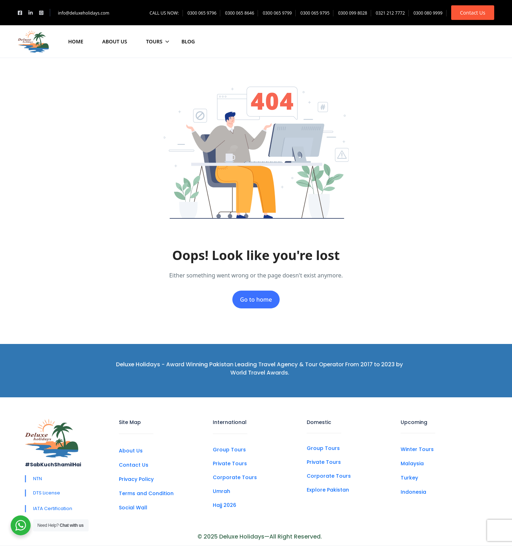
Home (75, 41)
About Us (114, 41)
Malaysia (412, 463)
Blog (188, 41)
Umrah (221, 491)
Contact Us (472, 12)
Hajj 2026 (224, 505)
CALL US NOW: (164, 13)
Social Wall (133, 507)
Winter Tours (417, 449)
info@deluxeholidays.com (84, 13)
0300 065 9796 (202, 13)
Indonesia (413, 491)
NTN (37, 478)
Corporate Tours (235, 477)
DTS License (46, 492)
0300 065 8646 (239, 13)
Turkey (409, 477)
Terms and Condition (146, 493)
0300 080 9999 (428, 13)
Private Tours (230, 463)
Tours (158, 41)
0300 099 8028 (352, 13)
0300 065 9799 (277, 13)
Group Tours (229, 449)
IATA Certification (52, 508)
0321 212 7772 (390, 13)
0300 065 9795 (314, 13)
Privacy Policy (136, 479)
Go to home (256, 299)
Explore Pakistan (328, 489)
